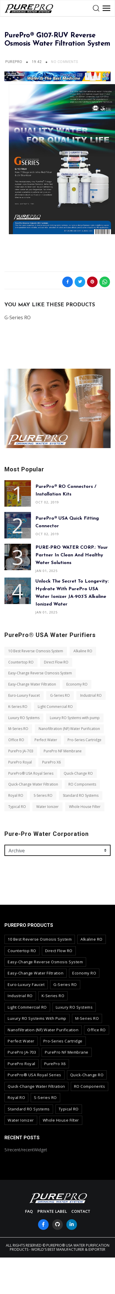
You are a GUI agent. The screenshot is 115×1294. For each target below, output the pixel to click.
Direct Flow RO (56, 662)
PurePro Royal (20, 762)
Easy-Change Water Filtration (32, 684)
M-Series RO (18, 728)
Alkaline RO (82, 650)
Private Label (52, 1211)
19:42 (37, 62)
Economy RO (77, 684)
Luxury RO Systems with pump (75, 717)
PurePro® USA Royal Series (30, 773)
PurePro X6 (51, 762)
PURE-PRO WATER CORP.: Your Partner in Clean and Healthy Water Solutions (71, 555)
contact (80, 1211)
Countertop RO (21, 662)
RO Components (82, 784)
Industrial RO (91, 695)
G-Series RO (60, 695)
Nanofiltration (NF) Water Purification (69, 728)
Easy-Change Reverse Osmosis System (40, 673)
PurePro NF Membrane (63, 751)
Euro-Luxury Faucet (24, 695)
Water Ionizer (47, 806)
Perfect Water (45, 739)
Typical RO (17, 806)
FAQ (29, 1211)
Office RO (16, 739)
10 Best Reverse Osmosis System (35, 650)
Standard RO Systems (80, 795)
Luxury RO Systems (24, 717)
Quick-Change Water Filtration (33, 784)
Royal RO (15, 795)
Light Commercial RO (55, 706)
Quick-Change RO (78, 773)
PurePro (13, 62)
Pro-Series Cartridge (84, 739)
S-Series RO (43, 795)
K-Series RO (17, 706)
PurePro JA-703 (20, 751)
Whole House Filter (85, 806)
